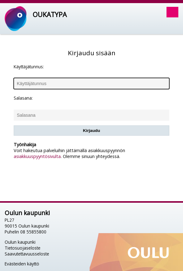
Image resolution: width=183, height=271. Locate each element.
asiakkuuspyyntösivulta (37, 156)
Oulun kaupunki (20, 242)
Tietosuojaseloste (22, 248)
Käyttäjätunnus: (29, 67)
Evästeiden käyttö (22, 264)
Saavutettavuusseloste (27, 254)
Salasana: (23, 98)
